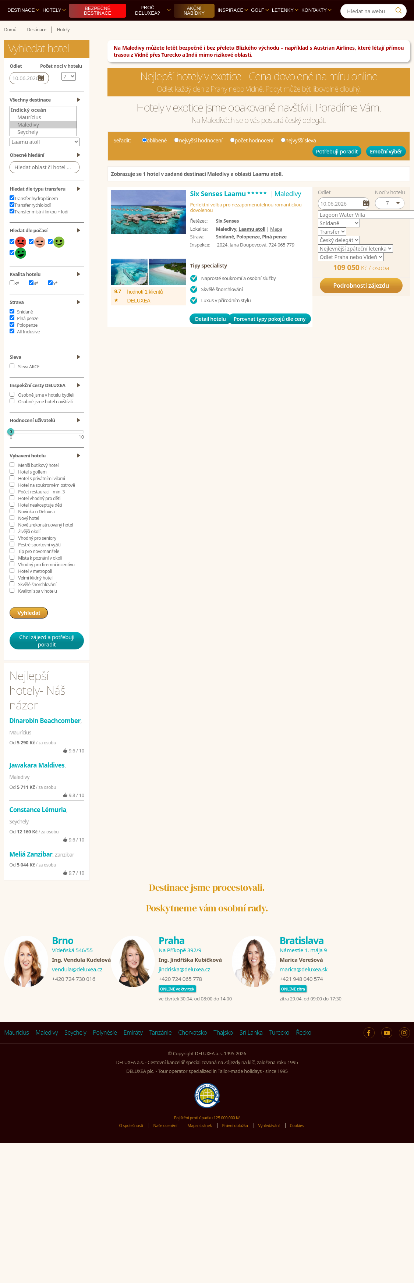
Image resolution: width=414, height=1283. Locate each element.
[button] (389, 220)
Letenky (285, 27)
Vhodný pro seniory (37, 555)
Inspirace (232, 27)
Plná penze (27, 335)
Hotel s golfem (32, 489)
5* (52, 300)
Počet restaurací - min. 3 (41, 509)
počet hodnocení (251, 157)
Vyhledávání (277, 1142)
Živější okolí (29, 548)
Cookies (309, 1142)
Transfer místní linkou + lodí (39, 229)
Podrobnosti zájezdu (361, 302)
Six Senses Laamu (229, 210)
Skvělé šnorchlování (37, 601)
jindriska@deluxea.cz (184, 986)
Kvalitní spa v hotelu (37, 608)
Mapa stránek (198, 1142)
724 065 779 (281, 261)
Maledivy (43, 141)
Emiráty (133, 1049)
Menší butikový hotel (38, 482)
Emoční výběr (386, 168)
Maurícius (43, 134)
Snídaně (25, 329)
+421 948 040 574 (301, 995)
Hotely (54, 27)
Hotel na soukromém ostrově (46, 502)
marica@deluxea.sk (304, 986)
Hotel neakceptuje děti (40, 522)
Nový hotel (28, 535)
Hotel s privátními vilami (41, 495)
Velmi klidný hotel (35, 595)
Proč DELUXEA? (153, 27)
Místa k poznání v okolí (40, 575)
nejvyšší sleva (298, 157)
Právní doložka (238, 1142)
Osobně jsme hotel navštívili (45, 418)
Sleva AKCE (28, 383)
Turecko (279, 1049)
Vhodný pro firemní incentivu (46, 581)
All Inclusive (28, 348)
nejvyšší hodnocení (198, 157)
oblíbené (154, 157)
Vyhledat (28, 630)
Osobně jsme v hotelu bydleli (46, 412)
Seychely (43, 149)
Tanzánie (160, 1049)
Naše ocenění (159, 1142)
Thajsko (223, 1049)
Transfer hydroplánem (34, 215)
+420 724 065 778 (180, 995)
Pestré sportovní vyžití (39, 562)
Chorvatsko (192, 1049)
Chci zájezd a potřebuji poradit (46, 657)
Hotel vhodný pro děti (39, 515)
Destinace (23, 27)
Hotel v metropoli (35, 588)
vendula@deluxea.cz (77, 986)
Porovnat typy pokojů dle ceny (270, 335)
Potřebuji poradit (337, 168)
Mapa (276, 245)
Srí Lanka (251, 1049)
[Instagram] (362, 8)
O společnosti (120, 1142)
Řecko (303, 1049)
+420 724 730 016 (73, 995)
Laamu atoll (251, 245)
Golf (260, 27)
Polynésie (105, 1049)
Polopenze (27, 342)
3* (14, 300)
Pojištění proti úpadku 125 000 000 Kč (207, 1134)
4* (33, 300)
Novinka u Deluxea (36, 528)
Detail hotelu (210, 335)
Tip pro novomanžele (38, 568)
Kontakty (316, 27)
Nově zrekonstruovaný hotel (45, 542)
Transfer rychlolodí (30, 222)
